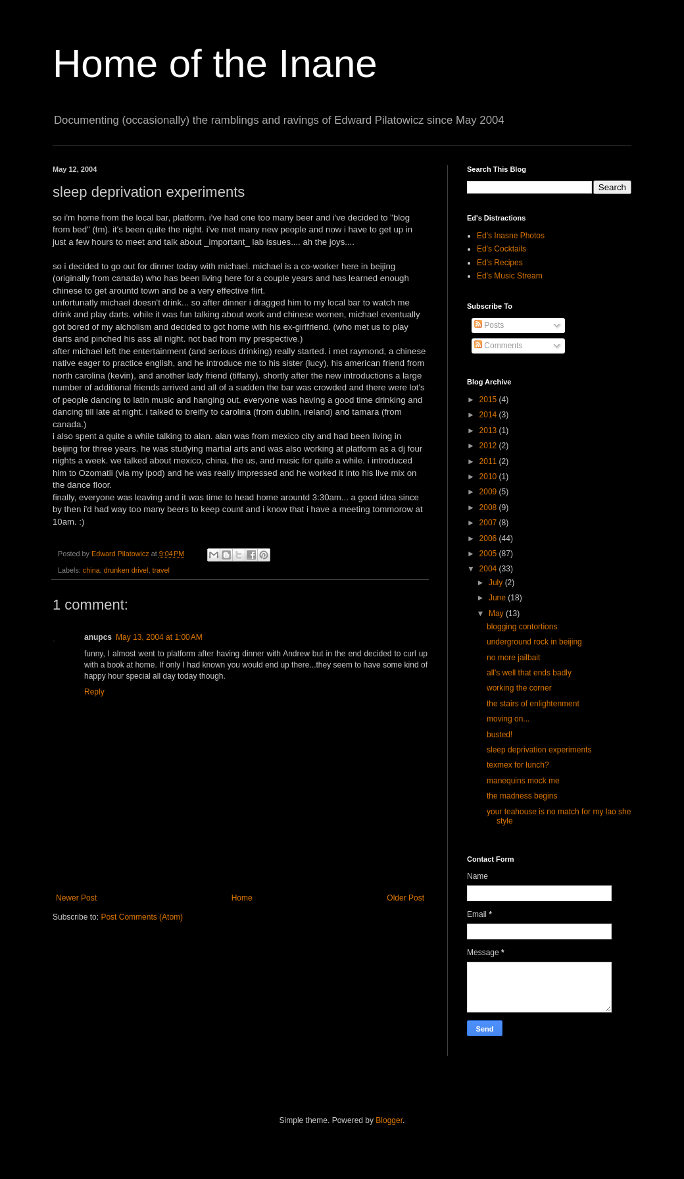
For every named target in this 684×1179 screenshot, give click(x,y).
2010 (489, 476)
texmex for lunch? (518, 765)
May (497, 613)
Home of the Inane (215, 63)
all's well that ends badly (529, 672)
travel (160, 570)
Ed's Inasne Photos (511, 235)
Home (242, 898)
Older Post (405, 898)
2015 (489, 399)
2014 (489, 414)
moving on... (508, 718)
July (497, 582)
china (91, 570)
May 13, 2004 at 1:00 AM (159, 637)
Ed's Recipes (500, 262)
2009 (489, 491)
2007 (489, 522)
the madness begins (522, 795)
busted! (499, 734)
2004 (489, 568)
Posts (489, 325)
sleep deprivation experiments (539, 749)
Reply (94, 691)
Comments (498, 345)
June (498, 597)
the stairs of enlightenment (533, 703)
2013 (489, 430)
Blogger (389, 1120)
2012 (489, 445)
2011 (489, 461)
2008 (489, 507)
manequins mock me (523, 780)
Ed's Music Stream (510, 275)
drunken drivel (126, 570)
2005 (489, 553)
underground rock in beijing (534, 641)
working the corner (519, 688)
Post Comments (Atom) (142, 917)
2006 (489, 538)
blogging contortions (522, 626)
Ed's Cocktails (501, 248)
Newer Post (76, 898)
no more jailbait (513, 657)
